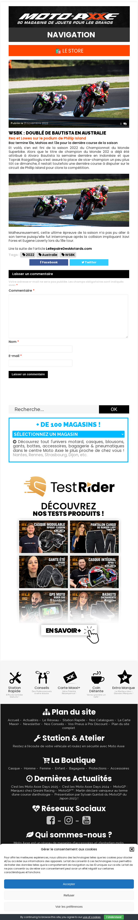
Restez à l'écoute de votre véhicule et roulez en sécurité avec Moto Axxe (69, 746)
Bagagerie (77, 768)
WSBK (70, 254)
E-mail (15, 356)
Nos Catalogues (101, 720)
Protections (98, 768)
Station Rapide (74, 720)
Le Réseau (50, 720)
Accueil (13, 720)
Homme (30, 768)
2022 (30, 254)
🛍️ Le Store (69, 50)
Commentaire (21, 290)
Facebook (49, 262)
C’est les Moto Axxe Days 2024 (85, 787)
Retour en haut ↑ (69, 395)
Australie (49, 254)
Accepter (69, 884)
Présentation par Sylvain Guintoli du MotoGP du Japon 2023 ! (90, 796)
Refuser (69, 895)
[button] (132, 849)
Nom (14, 342)
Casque (14, 768)
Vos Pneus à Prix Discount (88, 724)
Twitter (89, 262)
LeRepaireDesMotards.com (69, 248)
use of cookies (92, 917)
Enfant (60, 768)
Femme (45, 768)
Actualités (30, 720)
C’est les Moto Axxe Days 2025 (34, 787)
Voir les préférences (69, 906)
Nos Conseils (54, 724)
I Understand (113, 917)
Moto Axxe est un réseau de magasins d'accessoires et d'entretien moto (69, 843)
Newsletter (31, 724)
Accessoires (119, 768)
